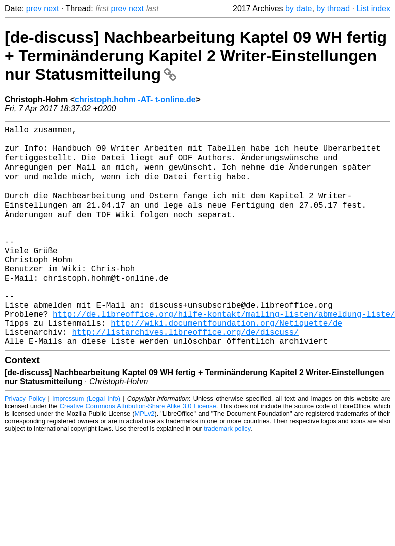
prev (34, 8)
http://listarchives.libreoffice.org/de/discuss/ (185, 374)
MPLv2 (145, 458)
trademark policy (227, 473)
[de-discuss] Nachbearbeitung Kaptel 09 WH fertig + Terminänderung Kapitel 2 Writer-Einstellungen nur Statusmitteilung (196, 55)
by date (298, 8)
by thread (333, 8)
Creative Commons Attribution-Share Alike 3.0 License (138, 450)
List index (373, 8)
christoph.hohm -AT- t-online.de (135, 99)
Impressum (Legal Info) (86, 443)
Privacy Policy (25, 443)
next (51, 8)
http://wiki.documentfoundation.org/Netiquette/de (226, 363)
